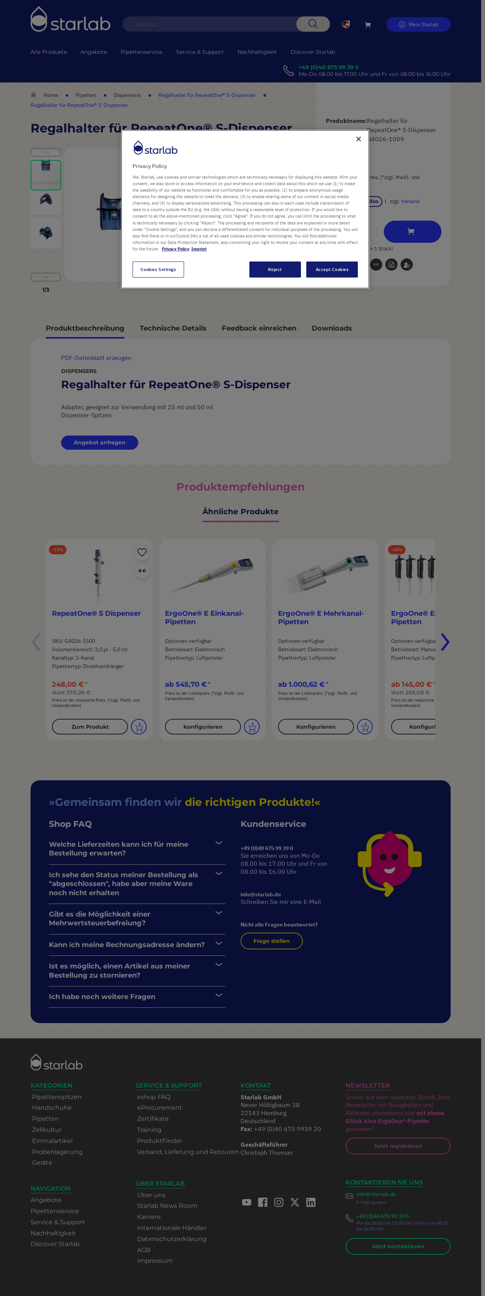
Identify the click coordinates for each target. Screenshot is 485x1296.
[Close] (358, 139)
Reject (274, 269)
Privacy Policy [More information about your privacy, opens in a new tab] (175, 249)
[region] (245, 209)
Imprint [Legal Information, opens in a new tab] (199, 249)
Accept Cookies (332, 269)
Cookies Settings (158, 269)
